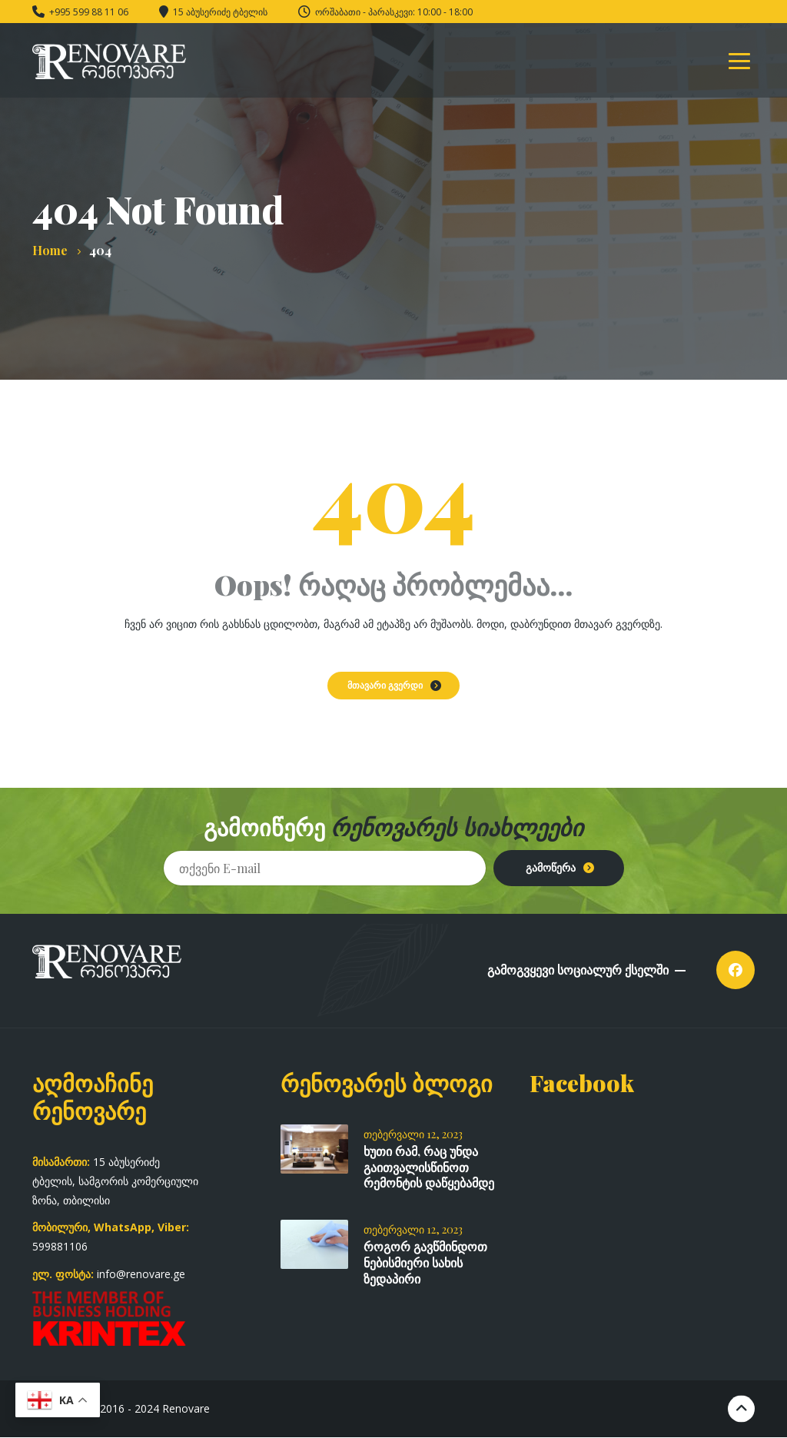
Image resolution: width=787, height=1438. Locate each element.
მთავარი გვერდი (385, 685)
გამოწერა (551, 867)
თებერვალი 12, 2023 (413, 1134)
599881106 (60, 1246)
